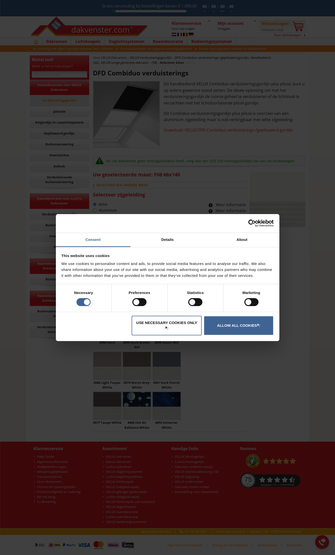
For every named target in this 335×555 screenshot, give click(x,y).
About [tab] (242, 239)
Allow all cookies (238, 325)
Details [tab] (167, 239)
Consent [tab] (93, 239)
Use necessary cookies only (166, 324)
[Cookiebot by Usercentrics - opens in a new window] (252, 223)
